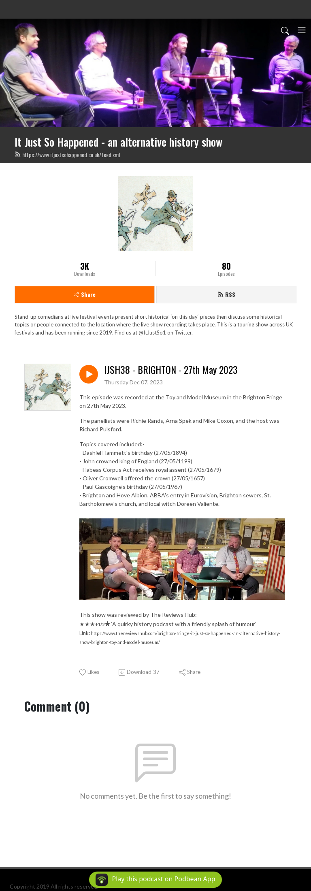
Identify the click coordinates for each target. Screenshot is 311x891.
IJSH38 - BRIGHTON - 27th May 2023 (171, 369)
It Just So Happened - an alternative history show (118, 142)
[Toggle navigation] (301, 30)
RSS (226, 294)
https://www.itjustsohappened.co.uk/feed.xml (67, 154)
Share (85, 294)
